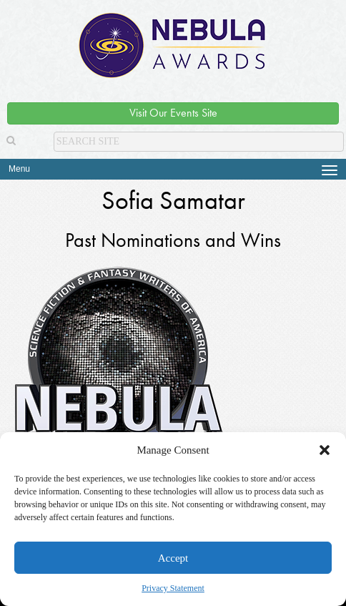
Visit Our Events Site (173, 112)
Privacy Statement (173, 588)
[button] (324, 450)
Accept (173, 558)
